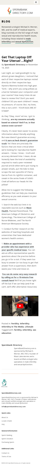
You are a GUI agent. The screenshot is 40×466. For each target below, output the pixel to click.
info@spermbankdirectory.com (14, 407)
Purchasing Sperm (8, 442)
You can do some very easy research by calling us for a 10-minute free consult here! (19, 277)
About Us (5, 417)
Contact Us (5, 453)
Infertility (24, 323)
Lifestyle (29, 326)
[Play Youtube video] (20, 306)
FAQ (3, 424)
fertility (18, 330)
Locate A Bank (7, 421)
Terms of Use (6, 456)
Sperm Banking (7, 435)
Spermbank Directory (14, 64)
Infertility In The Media (13, 326)
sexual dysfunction (24, 41)
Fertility (15, 323)
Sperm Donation (7, 439)
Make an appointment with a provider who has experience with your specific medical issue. (18, 246)
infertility (27, 330)
